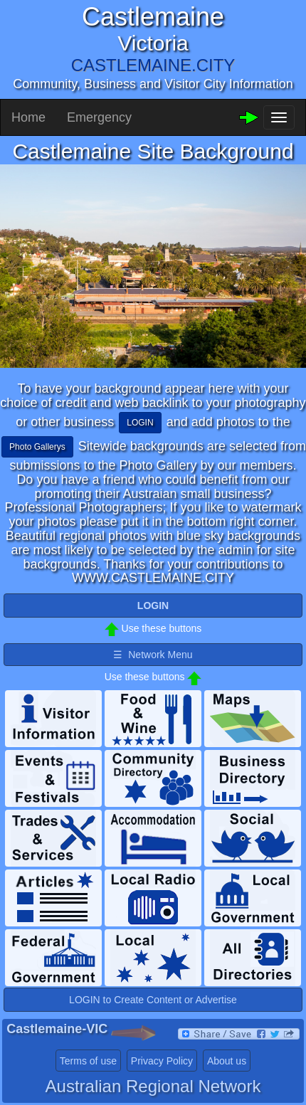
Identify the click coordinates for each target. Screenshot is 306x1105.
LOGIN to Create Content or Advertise (153, 999)
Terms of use (88, 1061)
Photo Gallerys (37, 447)
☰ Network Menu (152, 654)
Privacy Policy (162, 1061)
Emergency (99, 117)
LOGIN (140, 423)
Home (28, 117)
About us (226, 1061)
